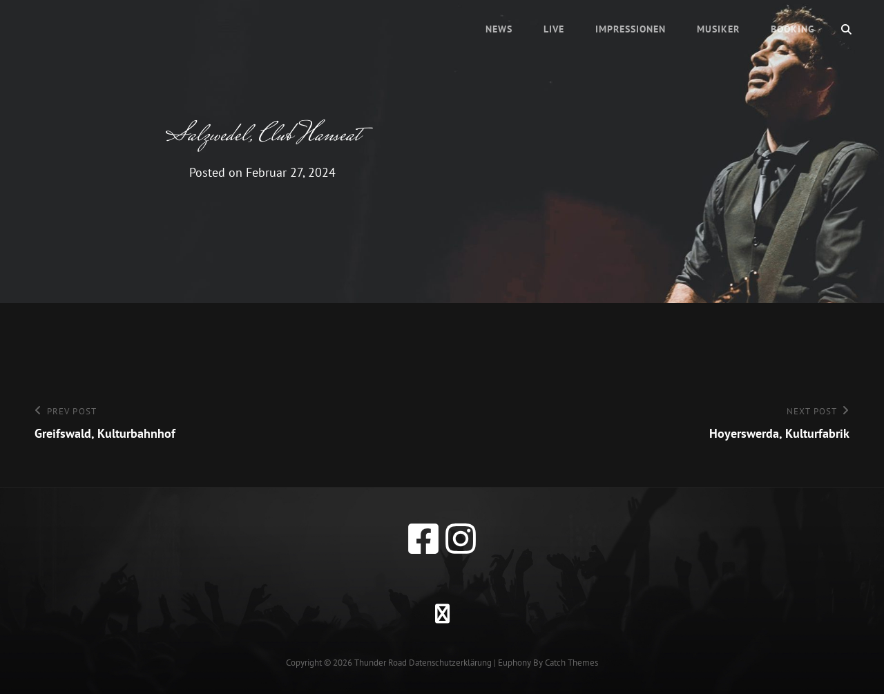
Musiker (718, 29)
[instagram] (460, 538)
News (499, 29)
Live (554, 29)
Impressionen (630, 29)
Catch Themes (571, 662)
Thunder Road (380, 662)
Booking (793, 29)
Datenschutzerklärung (450, 662)
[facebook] (423, 538)
